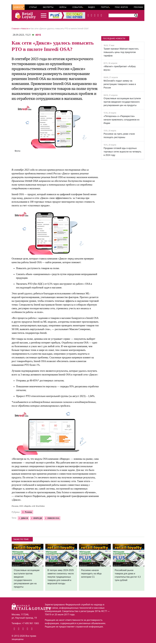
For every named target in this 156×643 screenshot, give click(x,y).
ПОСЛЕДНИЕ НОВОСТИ (114, 38)
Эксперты (48, 7)
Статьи (33, 7)
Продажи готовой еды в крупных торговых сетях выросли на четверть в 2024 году (122, 151)
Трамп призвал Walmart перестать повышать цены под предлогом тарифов (121, 52)
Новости (18, 7)
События (77, 7)
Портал (105, 7)
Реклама (138, 7)
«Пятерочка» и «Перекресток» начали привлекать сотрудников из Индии (121, 119)
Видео (91, 7)
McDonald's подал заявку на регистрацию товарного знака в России (120, 84)
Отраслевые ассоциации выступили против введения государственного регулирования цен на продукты (122, 101)
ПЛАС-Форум (121, 7)
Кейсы (62, 7)
